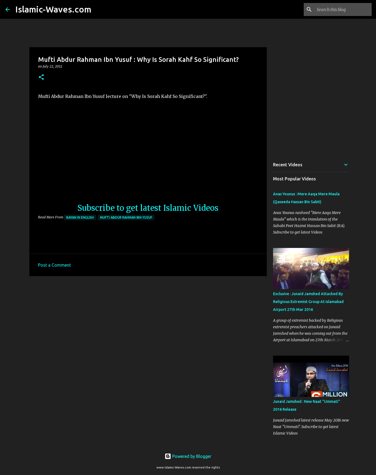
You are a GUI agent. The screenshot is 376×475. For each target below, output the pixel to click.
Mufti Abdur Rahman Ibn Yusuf (126, 217)
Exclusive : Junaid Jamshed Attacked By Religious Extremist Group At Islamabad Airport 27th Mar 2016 (308, 302)
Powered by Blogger (188, 456)
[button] (41, 77)
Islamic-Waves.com (53, 9)
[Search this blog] (343, 9)
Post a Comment (54, 265)
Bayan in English (80, 217)
